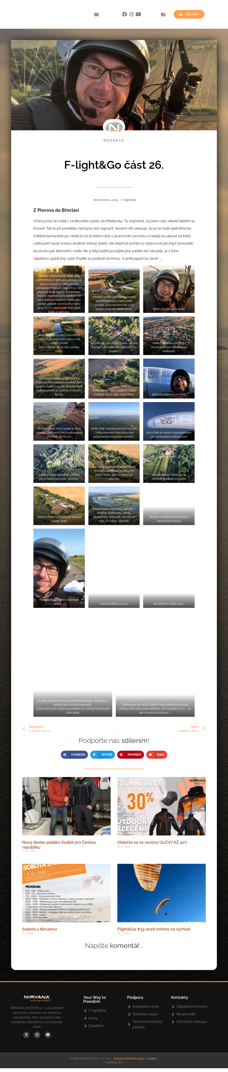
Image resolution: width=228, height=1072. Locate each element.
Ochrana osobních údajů (128, 1062)
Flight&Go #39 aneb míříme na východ (153, 934)
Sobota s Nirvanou (39, 934)
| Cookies (150, 1062)
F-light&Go (128, 205)
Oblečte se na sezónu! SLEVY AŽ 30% (152, 847)
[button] (96, 17)
